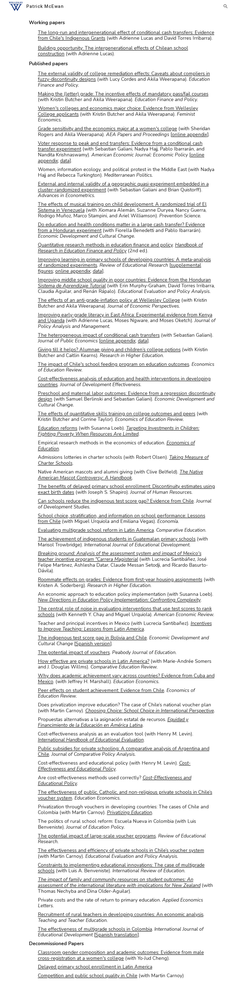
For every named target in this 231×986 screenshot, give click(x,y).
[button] (225, 6)
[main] (116, 499)
